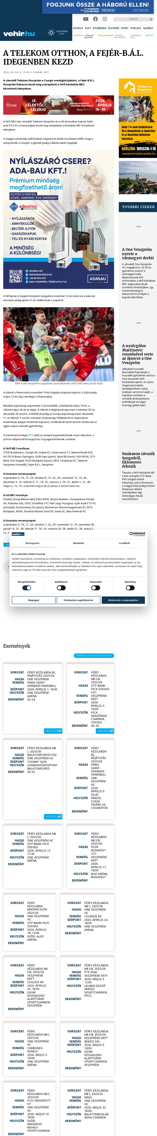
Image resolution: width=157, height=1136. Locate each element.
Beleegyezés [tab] (32, 543)
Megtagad (33, 600)
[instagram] (105, 19)
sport (8, 544)
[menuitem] (78, 28)
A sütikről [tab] (124, 543)
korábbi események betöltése (94, 655)
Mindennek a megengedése (123, 600)
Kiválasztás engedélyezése (78, 600)
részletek (52, 731)
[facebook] (95, 19)
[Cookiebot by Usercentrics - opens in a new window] (131, 534)
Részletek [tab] (78, 543)
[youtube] (85, 19)
